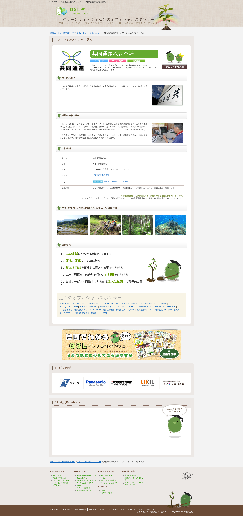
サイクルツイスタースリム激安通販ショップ (134, 306)
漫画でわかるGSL (128, 509)
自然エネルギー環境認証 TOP (62, 33)
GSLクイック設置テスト (110, 483)
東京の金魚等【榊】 (145, 310)
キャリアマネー (66, 313)
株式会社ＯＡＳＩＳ (82, 310)
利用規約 (92, 509)
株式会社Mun (160, 310)
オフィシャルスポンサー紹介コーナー (134, 483)
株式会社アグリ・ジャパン (127, 303)
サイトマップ (66, 509)
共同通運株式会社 (101, 175)
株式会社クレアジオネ (125, 310)
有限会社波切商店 (81, 313)
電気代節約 (151, 509)
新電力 (141, 509)
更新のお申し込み (59, 478)
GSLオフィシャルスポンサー (89, 33)
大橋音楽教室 (108, 310)
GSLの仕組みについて (85, 483)
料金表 (103, 478)
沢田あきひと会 (66, 310)
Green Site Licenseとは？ (86, 475)
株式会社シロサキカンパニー (72, 303)
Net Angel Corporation (69, 306)
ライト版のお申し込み (61, 480)
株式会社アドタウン (99, 313)
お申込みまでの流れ (108, 480)
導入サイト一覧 (131, 475)
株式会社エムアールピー (165, 306)
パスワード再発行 (107, 493)
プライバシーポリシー (108, 509)
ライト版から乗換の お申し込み (60, 484)
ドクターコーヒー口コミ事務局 (154, 303)
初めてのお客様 (58, 475)
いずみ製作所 (173, 310)
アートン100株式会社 (89, 306)
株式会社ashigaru (107, 306)
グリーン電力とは (83, 488)
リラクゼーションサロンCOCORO (100, 303)
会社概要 (54, 509)
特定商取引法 (80, 509)
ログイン (104, 490)
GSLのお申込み (107, 475)
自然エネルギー (143, 512)
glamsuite (97, 310)
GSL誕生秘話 (82, 478)
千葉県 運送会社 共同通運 (116, 181)
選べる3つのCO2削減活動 (86, 480)
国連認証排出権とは (84, 490)
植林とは (80, 485)
